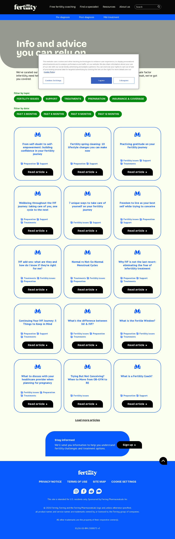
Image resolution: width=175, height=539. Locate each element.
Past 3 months (27, 113)
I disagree (123, 80)
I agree (101, 80)
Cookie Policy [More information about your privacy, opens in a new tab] (49, 72)
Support (51, 98)
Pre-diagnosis (63, 17)
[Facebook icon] (83, 491)
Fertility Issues (28, 98)
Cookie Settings (123, 481)
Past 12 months (108, 113)
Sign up (128, 445)
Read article (36, 172)
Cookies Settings (53, 80)
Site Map (99, 481)
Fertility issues (131, 160)
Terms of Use (77, 481)
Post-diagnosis (86, 17)
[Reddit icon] (91, 491)
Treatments (72, 98)
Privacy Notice (50, 481)
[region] (88, 71)
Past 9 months (81, 113)
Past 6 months (54, 113)
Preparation (96, 98)
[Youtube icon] (99, 491)
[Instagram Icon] (76, 491)
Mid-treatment (111, 17)
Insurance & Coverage (128, 98)
